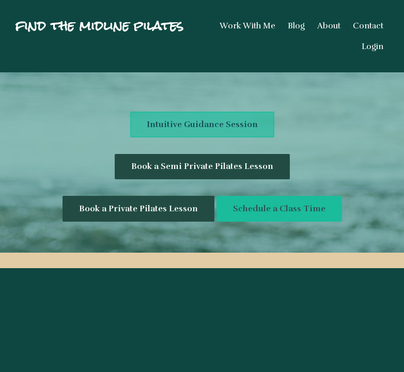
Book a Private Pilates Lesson (138, 209)
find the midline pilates (99, 26)
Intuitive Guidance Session (202, 124)
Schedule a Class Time (279, 209)
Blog (296, 26)
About (328, 26)
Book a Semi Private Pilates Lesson (202, 166)
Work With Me (247, 26)
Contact (368, 26)
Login (372, 46)
